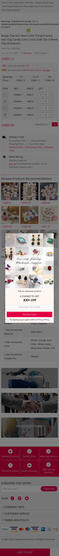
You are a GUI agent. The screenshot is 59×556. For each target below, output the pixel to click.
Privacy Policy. (43, 319)
